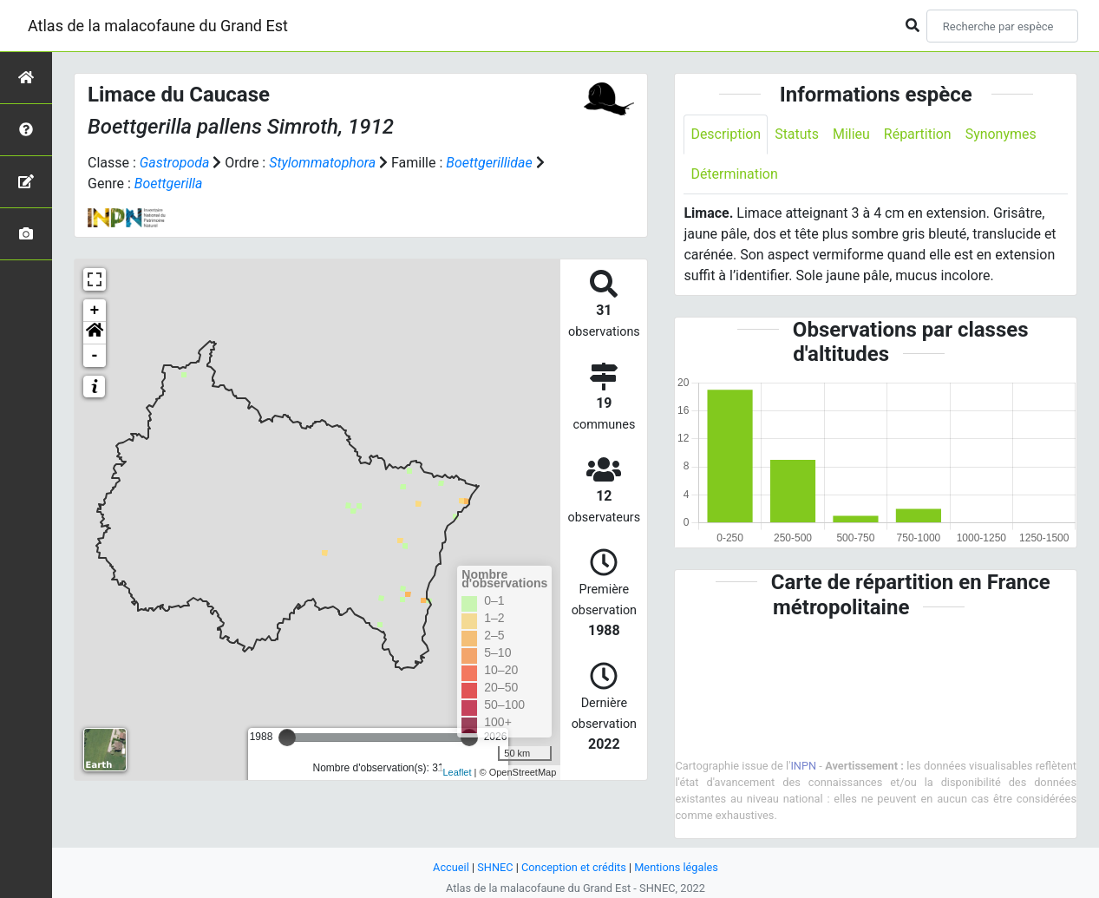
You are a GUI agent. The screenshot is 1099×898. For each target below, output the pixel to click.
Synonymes (1001, 134)
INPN (803, 765)
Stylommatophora (322, 162)
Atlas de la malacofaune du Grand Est (158, 25)
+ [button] (95, 310)
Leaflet (457, 772)
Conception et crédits (573, 867)
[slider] (287, 737)
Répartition (918, 134)
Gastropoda (175, 162)
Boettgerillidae (490, 162)
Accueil (451, 867)
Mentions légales (676, 867)
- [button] (95, 355)
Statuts (797, 134)
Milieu (851, 134)
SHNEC (495, 867)
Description (725, 134)
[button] (94, 333)
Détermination (734, 174)
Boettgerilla (168, 183)
